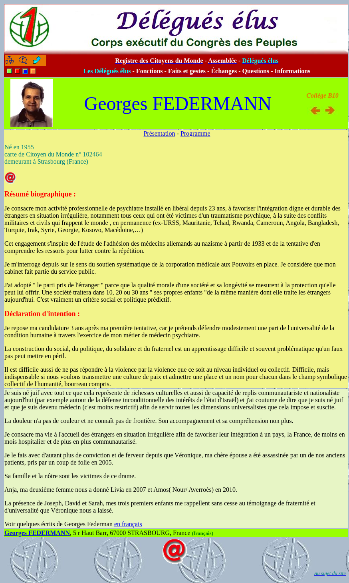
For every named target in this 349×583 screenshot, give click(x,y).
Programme (195, 133)
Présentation (159, 133)
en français (128, 524)
